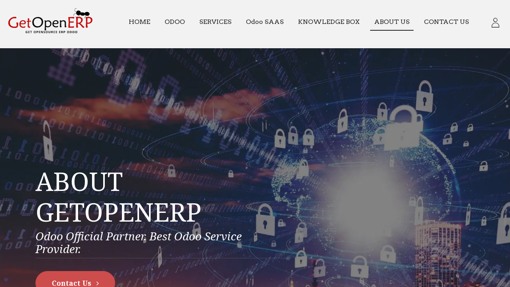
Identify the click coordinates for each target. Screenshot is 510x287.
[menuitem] (143, 22)
